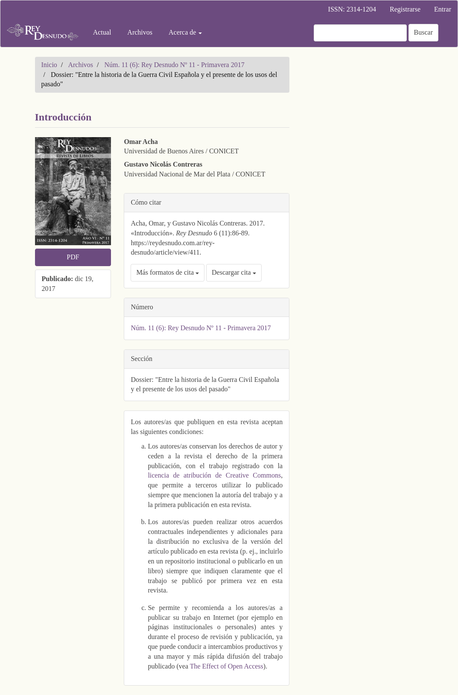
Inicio (49, 64)
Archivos (139, 32)
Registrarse (405, 9)
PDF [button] (73, 257)
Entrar (442, 9)
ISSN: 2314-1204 (352, 9)
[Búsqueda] (360, 32)
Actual (102, 32)
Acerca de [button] (185, 32)
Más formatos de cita (167, 272)
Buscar (423, 32)
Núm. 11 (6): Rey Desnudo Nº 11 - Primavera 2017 (175, 64)
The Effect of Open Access (226, 666)
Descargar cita (234, 272)
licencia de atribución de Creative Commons (214, 475)
